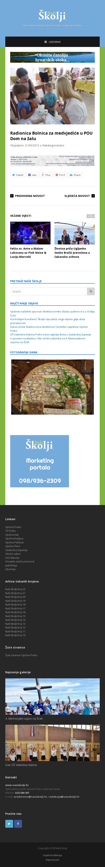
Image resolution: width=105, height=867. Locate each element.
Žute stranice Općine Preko (21, 655)
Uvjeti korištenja (52, 855)
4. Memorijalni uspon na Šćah (24, 718)
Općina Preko (13, 527)
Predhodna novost (30, 196)
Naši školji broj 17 (15, 608)
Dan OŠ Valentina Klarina (21, 765)
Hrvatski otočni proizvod (19, 561)
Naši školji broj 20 (15, 597)
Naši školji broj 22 (15, 589)
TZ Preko (10, 531)
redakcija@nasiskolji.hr (64, 796)
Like (32, 175)
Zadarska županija (16, 550)
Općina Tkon (12, 546)
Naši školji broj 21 (15, 593)
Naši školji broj (14, 620)
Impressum (52, 859)
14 (24, 620)
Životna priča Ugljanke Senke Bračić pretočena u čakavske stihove (74, 240)
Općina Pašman (14, 542)
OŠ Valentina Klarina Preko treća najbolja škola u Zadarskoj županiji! (50, 334)
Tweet (17, 175)
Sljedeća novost (77, 196)
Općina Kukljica (14, 538)
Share (75, 175)
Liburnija (10, 569)
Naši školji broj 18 (15, 604)
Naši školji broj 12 (15, 627)
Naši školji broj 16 (15, 612)
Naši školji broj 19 (15, 600)
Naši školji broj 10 (15, 635)
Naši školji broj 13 (15, 623)
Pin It (60, 175)
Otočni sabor (13, 554)
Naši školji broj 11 (15, 631)
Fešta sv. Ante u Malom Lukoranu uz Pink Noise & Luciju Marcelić (30, 240)
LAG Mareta (12, 557)
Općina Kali (12, 534)
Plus (46, 175)
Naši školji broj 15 (15, 616)
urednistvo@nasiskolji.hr (30, 796)
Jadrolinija (11, 565)
